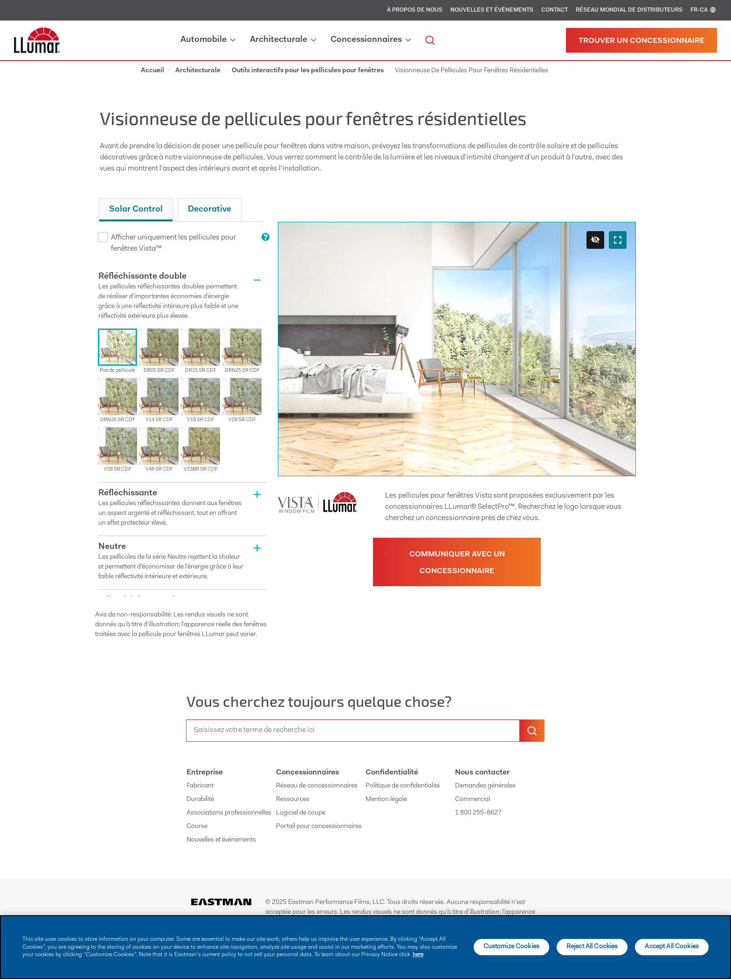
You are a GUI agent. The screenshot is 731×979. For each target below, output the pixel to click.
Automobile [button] (207, 40)
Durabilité (200, 799)
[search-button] (532, 730)
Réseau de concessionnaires (317, 786)
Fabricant (200, 786)
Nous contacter (482, 772)
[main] (365, 947)
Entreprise (204, 772)
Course (196, 826)
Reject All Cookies (592, 947)
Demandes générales (485, 786)
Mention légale (386, 799)
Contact (554, 10)
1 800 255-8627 (478, 813)
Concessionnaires (307, 772)
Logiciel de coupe (300, 813)
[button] (182, 297)
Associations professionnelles (228, 813)
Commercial (472, 799)
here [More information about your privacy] (418, 955)
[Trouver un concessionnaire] (641, 40)
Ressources (293, 799)
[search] (429, 40)
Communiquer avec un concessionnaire (457, 563)
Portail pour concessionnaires (319, 826)
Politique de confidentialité (403, 786)
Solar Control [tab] (136, 209)
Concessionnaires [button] (371, 40)
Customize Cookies (511, 947)
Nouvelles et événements (491, 10)
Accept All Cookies (672, 947)
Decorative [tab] (209, 209)
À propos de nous (414, 10)
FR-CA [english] (703, 10)
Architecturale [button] (283, 40)
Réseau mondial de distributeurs (629, 10)
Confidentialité (392, 772)
